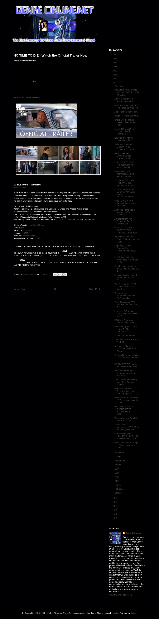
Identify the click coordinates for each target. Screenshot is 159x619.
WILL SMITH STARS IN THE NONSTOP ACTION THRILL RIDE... (125, 410)
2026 (115, 54)
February (119, 489)
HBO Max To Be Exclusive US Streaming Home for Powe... (126, 400)
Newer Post (19, 289)
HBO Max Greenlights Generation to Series (124, 321)
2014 (115, 514)
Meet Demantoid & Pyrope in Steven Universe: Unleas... (126, 445)
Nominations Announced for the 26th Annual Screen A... (125, 277)
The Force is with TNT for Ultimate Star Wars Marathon (126, 286)
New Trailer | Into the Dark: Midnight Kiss (124, 139)
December (120, 86)
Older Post (94, 289)
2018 (115, 498)
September (120, 461)
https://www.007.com (36, 225)
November (120, 452)
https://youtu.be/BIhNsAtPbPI (27, 97)
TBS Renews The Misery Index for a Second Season (125, 382)
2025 (115, 58)
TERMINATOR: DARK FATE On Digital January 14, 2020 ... (124, 182)
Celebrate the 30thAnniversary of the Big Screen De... (125, 295)
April (117, 481)
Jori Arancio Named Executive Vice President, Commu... (124, 147)
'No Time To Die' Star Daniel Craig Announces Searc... (126, 239)
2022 (115, 71)
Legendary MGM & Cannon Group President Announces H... (125, 249)
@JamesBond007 (30, 230)
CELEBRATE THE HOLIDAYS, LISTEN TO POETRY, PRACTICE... (126, 436)
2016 (115, 506)
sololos (116, 613)
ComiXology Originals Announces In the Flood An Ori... (126, 259)
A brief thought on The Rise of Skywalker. (124, 100)
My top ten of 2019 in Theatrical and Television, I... (124, 131)
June (117, 473)
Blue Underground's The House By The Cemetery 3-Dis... (125, 329)
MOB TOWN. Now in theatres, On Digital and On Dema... (126, 203)
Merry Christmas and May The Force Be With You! (126, 106)
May (117, 477)
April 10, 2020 (20, 187)
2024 (115, 62)
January (119, 493)
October (119, 457)
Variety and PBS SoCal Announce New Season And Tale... (126, 373)
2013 (115, 518)
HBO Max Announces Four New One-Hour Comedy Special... (124, 391)
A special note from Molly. (126, 112)
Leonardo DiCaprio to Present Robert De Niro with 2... (126, 313)
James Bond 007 (29, 236)
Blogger (133, 613)
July (117, 469)
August (118, 465)
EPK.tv (39, 238)
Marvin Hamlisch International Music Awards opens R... (124, 173)
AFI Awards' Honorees (124, 335)
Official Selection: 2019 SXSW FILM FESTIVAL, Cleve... (126, 304)
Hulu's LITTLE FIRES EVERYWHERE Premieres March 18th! (126, 230)
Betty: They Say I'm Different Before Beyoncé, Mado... (123, 156)
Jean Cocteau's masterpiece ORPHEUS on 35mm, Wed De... (126, 427)
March (118, 485)
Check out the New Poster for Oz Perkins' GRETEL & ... (126, 268)
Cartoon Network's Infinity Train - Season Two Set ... (126, 357)
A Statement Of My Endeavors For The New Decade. (124, 221)
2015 (115, 510)
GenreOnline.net (134, 533)
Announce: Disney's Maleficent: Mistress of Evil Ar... (125, 348)
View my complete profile (120, 595)
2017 (115, 502)
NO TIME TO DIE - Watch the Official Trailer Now (126, 365)
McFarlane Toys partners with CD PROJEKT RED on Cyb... (126, 92)
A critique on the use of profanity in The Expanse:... (124, 212)
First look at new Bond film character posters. (126, 419)
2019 (115, 83)
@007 (22, 228)
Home (57, 289)
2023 (115, 66)
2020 (115, 79)
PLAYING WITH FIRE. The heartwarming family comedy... (124, 164)
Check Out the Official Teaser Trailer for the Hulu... (124, 122)
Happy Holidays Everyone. (126, 116)
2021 (115, 75)
